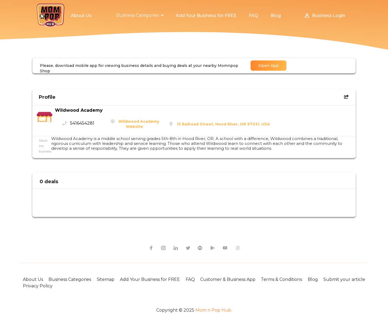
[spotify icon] (200, 247)
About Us (33, 279)
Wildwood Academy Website (138, 124)
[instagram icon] (163, 247)
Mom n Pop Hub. (213, 310)
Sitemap (106, 279)
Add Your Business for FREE (150, 279)
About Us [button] (81, 15)
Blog (313, 279)
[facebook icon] (150, 247)
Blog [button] (276, 15)
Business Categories (69, 279)
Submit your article (344, 279)
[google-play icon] (212, 247)
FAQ (190, 279)
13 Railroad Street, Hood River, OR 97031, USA (223, 124)
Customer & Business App (227, 279)
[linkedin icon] (175, 247)
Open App (268, 65)
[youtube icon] (225, 247)
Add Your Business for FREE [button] (206, 15)
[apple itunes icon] (237, 247)
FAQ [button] (253, 15)
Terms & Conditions (281, 279)
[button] (139, 15)
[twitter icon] (187, 247)
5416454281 (82, 123)
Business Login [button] (324, 15)
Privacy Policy (38, 285)
